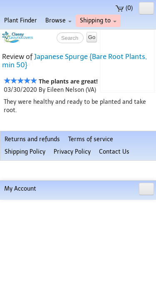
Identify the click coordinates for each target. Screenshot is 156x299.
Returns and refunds (32, 258)
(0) (124, 8)
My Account (20, 288)
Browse (58, 20)
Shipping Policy (25, 270)
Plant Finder (20, 20)
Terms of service (90, 258)
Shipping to (98, 20)
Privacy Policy (72, 270)
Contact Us (114, 270)
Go (91, 37)
